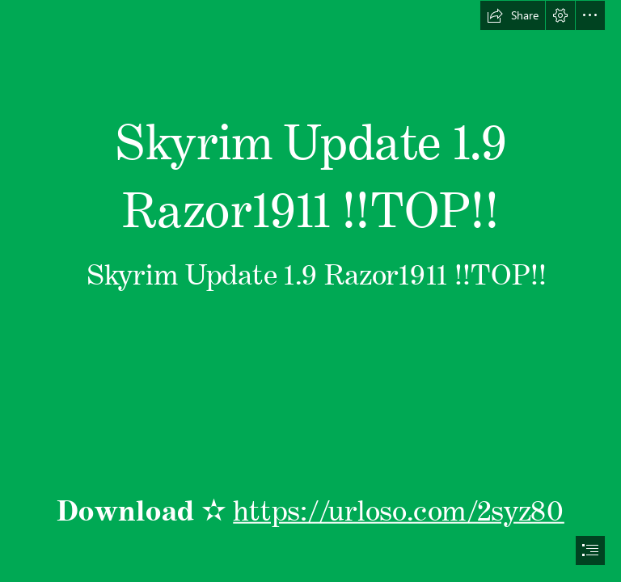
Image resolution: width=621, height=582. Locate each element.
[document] (310, 291)
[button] (512, 15)
